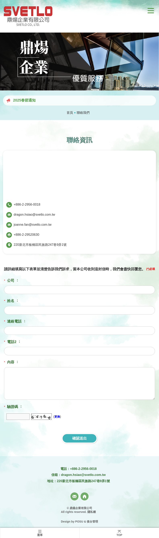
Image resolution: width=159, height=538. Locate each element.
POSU (79, 521)
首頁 (70, 112)
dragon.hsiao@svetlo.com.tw (34, 214)
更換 (57, 416)
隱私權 (91, 511)
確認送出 (79, 438)
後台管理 (92, 521)
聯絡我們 (83, 112)
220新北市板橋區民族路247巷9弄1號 (40, 244)
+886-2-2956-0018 (27, 204)
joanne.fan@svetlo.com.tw (33, 224)
